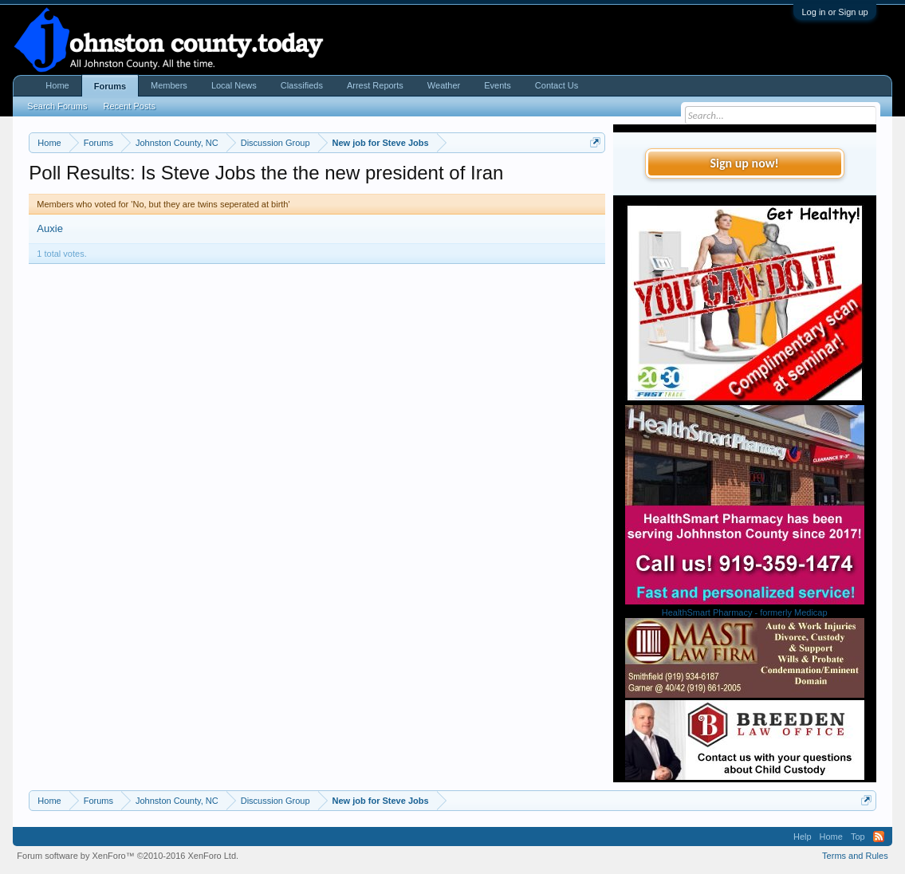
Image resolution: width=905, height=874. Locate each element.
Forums (110, 86)
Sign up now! (744, 163)
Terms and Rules (855, 855)
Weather (443, 85)
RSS (878, 836)
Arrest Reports (375, 85)
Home (57, 85)
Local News (234, 85)
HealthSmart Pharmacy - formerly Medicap (745, 612)
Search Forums (57, 106)
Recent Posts (129, 106)
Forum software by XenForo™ (127, 855)
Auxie (50, 228)
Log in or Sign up (834, 12)
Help (802, 836)
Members (169, 85)
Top (858, 836)
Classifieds (302, 85)
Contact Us (556, 85)
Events (497, 85)
